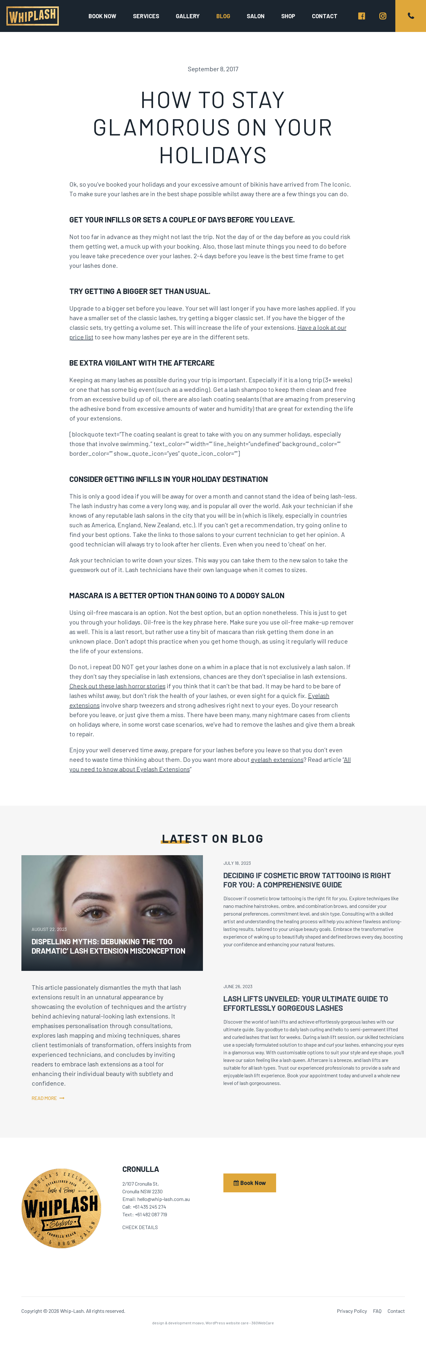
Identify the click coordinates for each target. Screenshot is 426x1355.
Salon (256, 15)
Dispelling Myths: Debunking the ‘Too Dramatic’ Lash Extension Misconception (108, 946)
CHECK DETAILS (140, 1227)
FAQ (377, 1311)
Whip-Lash (32, 16)
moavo (198, 1322)
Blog (223, 15)
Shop (288, 15)
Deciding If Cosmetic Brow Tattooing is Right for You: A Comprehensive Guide (307, 880)
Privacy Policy (352, 1311)
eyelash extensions (277, 759)
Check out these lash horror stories (117, 686)
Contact (324, 15)
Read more (44, 1098)
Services (146, 15)
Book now (102, 15)
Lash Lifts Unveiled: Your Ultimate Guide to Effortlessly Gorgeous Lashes (305, 1003)
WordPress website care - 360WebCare (239, 1322)
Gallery (188, 15)
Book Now (250, 1182)
